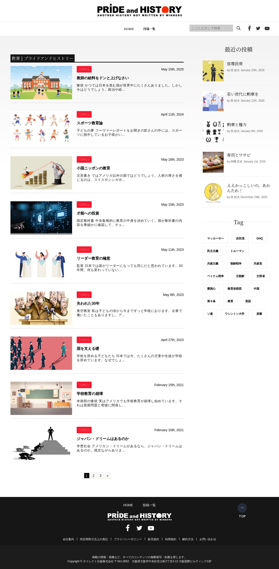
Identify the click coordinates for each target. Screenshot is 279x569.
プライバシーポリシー (128, 539)
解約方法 (187, 539)
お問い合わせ (207, 539)
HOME (129, 28)
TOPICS (84, 69)
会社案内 (68, 539)
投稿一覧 (149, 28)
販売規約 (153, 539)
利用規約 (170, 539)
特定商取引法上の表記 (94, 539)
